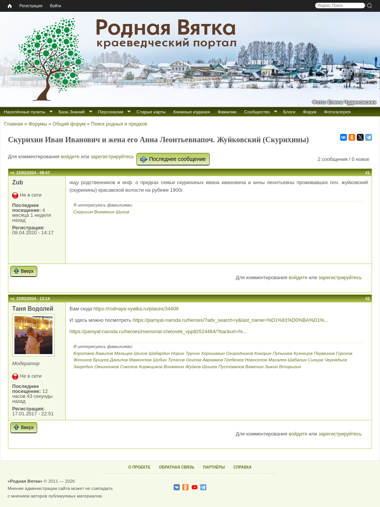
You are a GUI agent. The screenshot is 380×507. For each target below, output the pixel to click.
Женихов (82, 359)
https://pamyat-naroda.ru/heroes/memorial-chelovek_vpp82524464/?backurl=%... (158, 331)
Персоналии (111, 111)
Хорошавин (213, 353)
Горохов (344, 353)
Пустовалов (231, 366)
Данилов (119, 359)
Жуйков (193, 366)
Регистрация (31, 6)
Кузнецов (302, 353)
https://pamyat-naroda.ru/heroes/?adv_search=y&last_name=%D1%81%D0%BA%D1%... (230, 320)
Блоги (289, 111)
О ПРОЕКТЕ (139, 467)
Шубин (159, 359)
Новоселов (256, 359)
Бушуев (101, 359)
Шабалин (297, 359)
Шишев (209, 366)
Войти (55, 6)
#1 (367, 173)
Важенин (254, 366)
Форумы (37, 124)
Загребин (83, 366)
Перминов (324, 353)
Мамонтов (140, 359)
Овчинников (106, 366)
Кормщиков (150, 366)
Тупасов (176, 359)
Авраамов (213, 359)
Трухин (192, 353)
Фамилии (226, 111)
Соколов (129, 366)
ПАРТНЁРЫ (214, 467)
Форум (310, 111)
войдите (70, 156)
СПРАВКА (242, 467)
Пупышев (282, 353)
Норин (177, 353)
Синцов (315, 359)
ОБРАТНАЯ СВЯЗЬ (176, 467)
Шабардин (159, 353)
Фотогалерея (337, 111)
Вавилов (104, 353)
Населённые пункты (24, 111)
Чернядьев (336, 359)
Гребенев (234, 359)
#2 (367, 299)
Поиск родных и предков (119, 124)
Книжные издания (191, 111)
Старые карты (151, 111)
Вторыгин (290, 366)
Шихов (123, 211)
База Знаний (72, 111)
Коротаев (83, 353)
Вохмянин (104, 211)
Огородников (239, 353)
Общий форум (69, 124)
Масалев (277, 359)
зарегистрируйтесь (112, 156)
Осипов (193, 359)
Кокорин (262, 353)
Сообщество (257, 111)
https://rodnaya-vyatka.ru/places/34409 (136, 309)
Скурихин (83, 211)
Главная (13, 124)
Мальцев (123, 353)
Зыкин (271, 366)
